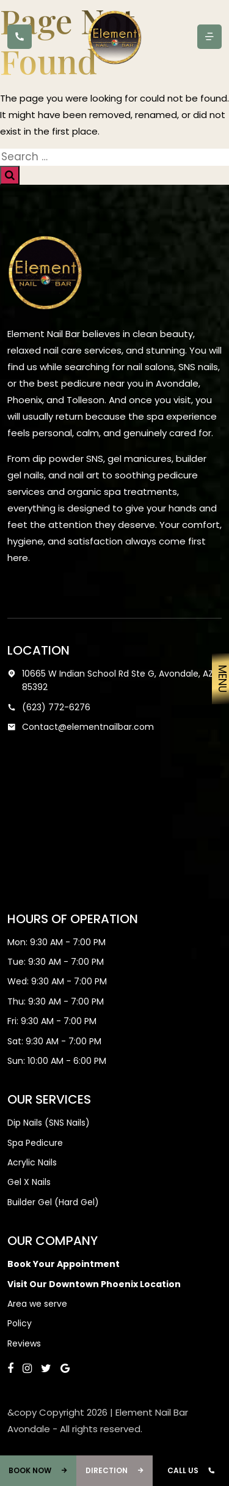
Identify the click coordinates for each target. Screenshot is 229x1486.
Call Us (191, 1470)
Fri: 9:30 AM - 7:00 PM (51, 1021)
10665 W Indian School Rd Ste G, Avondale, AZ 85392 (110, 680)
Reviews (24, 1343)
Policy (19, 1323)
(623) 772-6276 (48, 707)
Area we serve (37, 1304)
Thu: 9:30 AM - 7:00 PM (55, 1001)
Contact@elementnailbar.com (80, 727)
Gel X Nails (29, 1182)
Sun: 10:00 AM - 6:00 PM (56, 1061)
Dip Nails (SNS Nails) (48, 1122)
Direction (114, 1470)
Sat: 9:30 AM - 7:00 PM (54, 1041)
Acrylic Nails (32, 1162)
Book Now (38, 1470)
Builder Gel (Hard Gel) (53, 1202)
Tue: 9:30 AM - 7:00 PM (55, 962)
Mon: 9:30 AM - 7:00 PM (56, 942)
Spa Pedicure (35, 1143)
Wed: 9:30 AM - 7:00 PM (57, 981)
